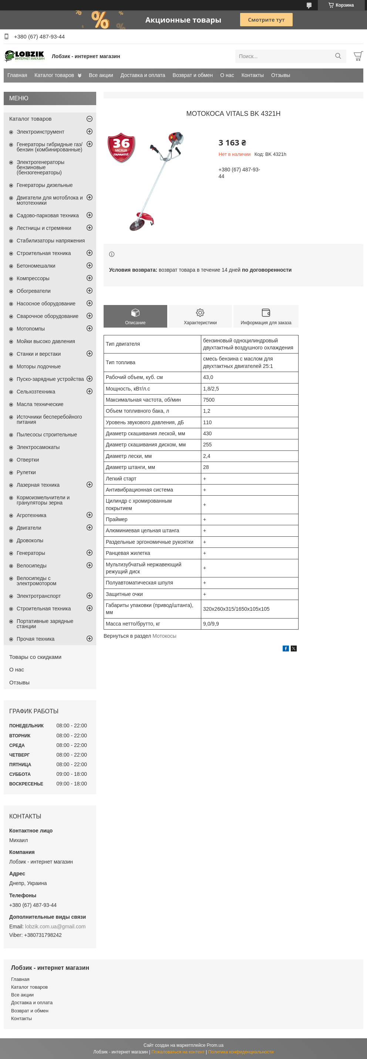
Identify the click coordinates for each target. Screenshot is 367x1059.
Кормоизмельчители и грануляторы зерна (43, 500)
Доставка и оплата (143, 75)
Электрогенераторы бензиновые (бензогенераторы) (40, 167)
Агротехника (31, 515)
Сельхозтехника (36, 392)
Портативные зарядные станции (45, 623)
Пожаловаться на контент (178, 1052)
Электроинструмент (40, 132)
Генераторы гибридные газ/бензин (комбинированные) (50, 147)
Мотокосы (164, 636)
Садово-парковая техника (48, 215)
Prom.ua (215, 1045)
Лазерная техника (38, 485)
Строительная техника (44, 253)
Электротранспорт (39, 596)
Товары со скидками (35, 657)
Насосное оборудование (46, 303)
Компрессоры (33, 278)
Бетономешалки (36, 266)
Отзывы (280, 75)
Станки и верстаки (39, 354)
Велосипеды (32, 566)
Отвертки (28, 460)
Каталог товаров (54, 75)
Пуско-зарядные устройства (50, 379)
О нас (227, 75)
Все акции (101, 75)
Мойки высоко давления (46, 341)
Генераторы (31, 553)
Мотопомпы (31, 329)
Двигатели (29, 528)
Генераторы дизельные (45, 185)
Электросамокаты (38, 447)
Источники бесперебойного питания (49, 419)
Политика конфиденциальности (241, 1052)
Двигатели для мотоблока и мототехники (50, 200)
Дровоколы (30, 540)
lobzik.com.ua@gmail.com (55, 926)
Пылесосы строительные (47, 435)
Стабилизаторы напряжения (51, 241)
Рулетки (26, 472)
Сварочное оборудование (47, 316)
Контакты (253, 75)
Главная (17, 75)
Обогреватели (34, 291)
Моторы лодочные (39, 366)
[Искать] (338, 56)
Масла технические (40, 404)
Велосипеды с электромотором (36, 580)
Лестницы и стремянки (44, 228)
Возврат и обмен (193, 75)
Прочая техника (35, 639)
